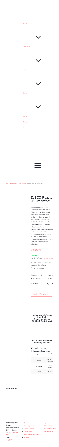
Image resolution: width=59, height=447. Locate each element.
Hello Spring (22, 183)
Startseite (9, 183)
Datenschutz (48, 426)
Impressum (47, 423)
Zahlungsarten (29, 426)
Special (15, 183)
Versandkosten (48, 258)
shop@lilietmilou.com (13, 440)
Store (26, 423)
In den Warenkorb (41, 294)
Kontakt (26, 437)
